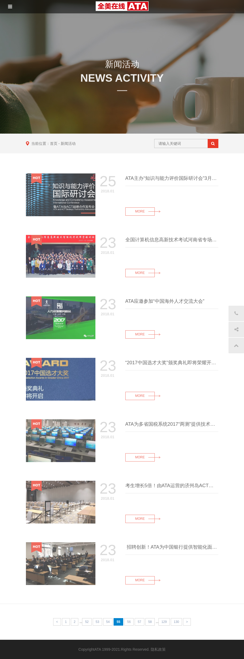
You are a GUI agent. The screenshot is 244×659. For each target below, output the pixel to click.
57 (139, 622)
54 (108, 622)
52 (86, 622)
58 (150, 622)
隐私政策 (158, 649)
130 (176, 622)
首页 (53, 143)
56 (129, 622)
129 (164, 622)
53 (97, 622)
